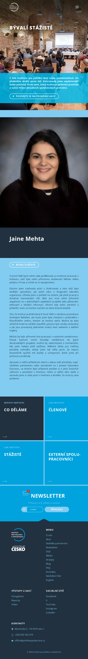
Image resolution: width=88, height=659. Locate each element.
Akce (48, 539)
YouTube (51, 604)
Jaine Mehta (26, 238)
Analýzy (50, 559)
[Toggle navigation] (77, 7)
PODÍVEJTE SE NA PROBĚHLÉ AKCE (32, 96)
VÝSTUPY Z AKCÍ (21, 590)
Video (15, 604)
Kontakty (51, 571)
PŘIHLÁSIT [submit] (57, 509)
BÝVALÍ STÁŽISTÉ (31, 27)
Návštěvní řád (53, 575)
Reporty (16, 600)
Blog (48, 563)
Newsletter (52, 547)
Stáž (48, 551)
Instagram (51, 608)
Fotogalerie (18, 596)
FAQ (48, 567)
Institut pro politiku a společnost (47, 652)
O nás (49, 535)
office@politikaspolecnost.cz (28, 640)
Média (49, 555)
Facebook (51, 596)
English (50, 580)
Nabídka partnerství (56, 543)
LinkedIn (50, 612)
